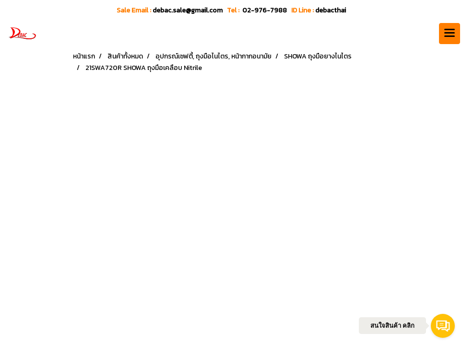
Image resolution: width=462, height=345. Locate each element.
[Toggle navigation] (449, 33)
